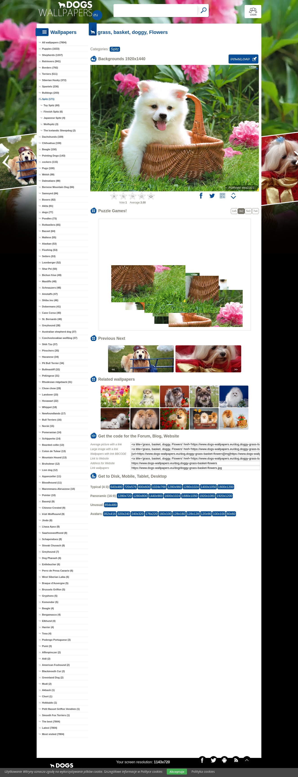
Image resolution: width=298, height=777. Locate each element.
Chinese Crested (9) (53, 507)
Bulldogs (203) (50, 92)
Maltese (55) (49, 237)
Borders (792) (50, 67)
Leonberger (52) (51, 262)
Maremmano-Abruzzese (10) (58, 489)
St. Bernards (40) (52, 319)
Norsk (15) (48, 426)
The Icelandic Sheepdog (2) (60, 130)
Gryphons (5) (49, 595)
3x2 (241, 211)
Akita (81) (47, 206)
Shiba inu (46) (50, 300)
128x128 (193, 514)
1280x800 (140, 496)
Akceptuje (176, 772)
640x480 (116, 487)
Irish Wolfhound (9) (53, 514)
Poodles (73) (49, 218)
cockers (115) (50, 162)
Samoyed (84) (50, 193)
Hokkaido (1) (49, 702)
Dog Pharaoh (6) (51, 558)
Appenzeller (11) (51, 476)
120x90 (206, 514)
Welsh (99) (48, 174)
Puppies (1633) (51, 48)
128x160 (179, 514)
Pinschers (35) (50, 350)
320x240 (124, 514)
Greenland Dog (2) (52, 677)
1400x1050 (208, 487)
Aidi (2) (46, 658)
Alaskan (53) (49, 243)
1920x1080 (207, 496)
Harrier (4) (48, 627)
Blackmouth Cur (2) (53, 671)
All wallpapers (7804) (54, 42)
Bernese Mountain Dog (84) (58, 187)
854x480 (111, 505)
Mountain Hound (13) (54, 457)
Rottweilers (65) (51, 224)
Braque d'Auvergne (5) (55, 583)
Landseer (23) (50, 394)
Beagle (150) (49, 149)
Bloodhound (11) (52, 482)
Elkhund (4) (49, 621)
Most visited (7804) (53, 734)
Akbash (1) (48, 690)
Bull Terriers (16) (52, 419)
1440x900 (156, 496)
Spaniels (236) (50, 86)
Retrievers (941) (51, 61)
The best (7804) (51, 721)
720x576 (130, 487)
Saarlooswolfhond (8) (54, 533)
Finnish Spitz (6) (53, 111)
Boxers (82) (49, 199)
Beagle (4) (48, 608)
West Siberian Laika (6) (55, 577)
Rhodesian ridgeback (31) (57, 382)
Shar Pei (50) (49, 268)
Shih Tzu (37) (49, 344)
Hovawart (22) (50, 401)
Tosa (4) (46, 633)
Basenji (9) (48, 501)
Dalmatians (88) (51, 180)
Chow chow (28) (51, 388)
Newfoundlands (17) (54, 413)
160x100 (165, 514)
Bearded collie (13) (53, 445)
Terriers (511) (50, 74)
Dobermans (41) (51, 306)
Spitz (115, 49)
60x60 (231, 514)
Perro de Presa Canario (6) (57, 570)
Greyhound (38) (51, 325)
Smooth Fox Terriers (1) (56, 715)
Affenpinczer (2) (51, 652)
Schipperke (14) (51, 438)
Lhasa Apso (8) (51, 526)
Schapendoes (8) (52, 539)
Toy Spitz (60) (52, 105)
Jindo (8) (47, 520)
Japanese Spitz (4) (54, 118)
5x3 (248, 211)
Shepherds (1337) (52, 55)
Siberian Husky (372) (54, 80)
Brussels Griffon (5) (53, 589)
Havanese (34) (50, 356)
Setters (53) (49, 256)
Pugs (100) (48, 168)
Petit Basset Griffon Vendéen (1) (61, 709)
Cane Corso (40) (51, 312)
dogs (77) (47, 212)
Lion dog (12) (50, 470)
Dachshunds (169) (52, 136)
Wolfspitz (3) (51, 124)
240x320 (137, 514)
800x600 (144, 487)
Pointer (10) (49, 495)
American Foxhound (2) (56, 665)
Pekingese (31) (50, 375)
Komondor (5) (50, 602)
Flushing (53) (49, 250)
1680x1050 (189, 496)
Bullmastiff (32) (51, 369)
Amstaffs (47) (50, 294)
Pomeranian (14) (51, 432)
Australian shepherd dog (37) (59, 331)
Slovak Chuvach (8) (53, 545)
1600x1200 (226, 487)
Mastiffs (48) (49, 281)
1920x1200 (224, 496)
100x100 (219, 514)
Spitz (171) (48, 99)
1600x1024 (172, 496)
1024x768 (159, 487)
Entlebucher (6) (51, 564)
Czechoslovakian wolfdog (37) (59, 338)
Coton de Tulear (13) (54, 451)
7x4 (255, 211)
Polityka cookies (203, 771)
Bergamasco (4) (51, 614)
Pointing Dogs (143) (53, 155)
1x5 (234, 211)
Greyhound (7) (50, 551)
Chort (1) (47, 696)
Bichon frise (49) (51, 275)
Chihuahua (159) (51, 143)
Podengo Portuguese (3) (56, 639)
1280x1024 (191, 487)
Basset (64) (48, 231)
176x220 (151, 514)
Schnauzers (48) (51, 287)
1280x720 (124, 496)
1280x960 (175, 487)
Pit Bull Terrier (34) (53, 363)
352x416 (110, 514)
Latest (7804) (49, 727)
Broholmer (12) (51, 463)
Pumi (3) (47, 646)
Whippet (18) (49, 407)
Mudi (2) (46, 683)
